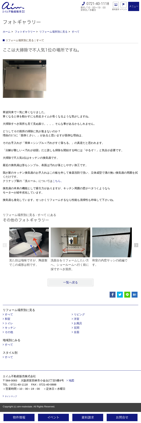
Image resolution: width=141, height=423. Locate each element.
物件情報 (19, 417)
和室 (7, 318)
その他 (9, 332)
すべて (75, 31)
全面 (76, 332)
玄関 (76, 327)
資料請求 (115, 9)
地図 (71, 380)
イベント (123, 9)
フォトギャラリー (25, 31)
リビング (79, 314)
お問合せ (122, 417)
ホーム (6, 31)
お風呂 (78, 323)
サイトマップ (11, 396)
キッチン (10, 327)
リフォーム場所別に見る (53, 31)
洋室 (76, 318)
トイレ (9, 323)
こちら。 (57, 180)
